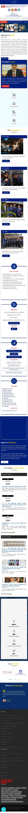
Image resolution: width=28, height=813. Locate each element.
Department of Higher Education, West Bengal (10, 747)
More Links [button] (14, 3)
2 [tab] (10, 679)
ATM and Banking (17, 793)
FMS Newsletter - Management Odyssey (14, 372)
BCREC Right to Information (6, 728)
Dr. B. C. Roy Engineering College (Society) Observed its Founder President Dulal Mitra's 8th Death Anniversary (14, 505)
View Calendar (12, 532)
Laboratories (7, 797)
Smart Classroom (8, 789)
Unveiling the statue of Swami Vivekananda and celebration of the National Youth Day (14, 585)
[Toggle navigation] (25, 19)
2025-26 (14, 362)
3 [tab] (12, 679)
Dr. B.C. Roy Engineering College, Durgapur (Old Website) (12, 723)
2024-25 (8, 362)
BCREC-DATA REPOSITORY (14, 356)
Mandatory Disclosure (7, 389)
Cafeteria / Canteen (5, 791)
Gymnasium (15, 789)
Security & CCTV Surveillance (15, 791)
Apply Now (4, 462)
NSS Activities (14, 797)
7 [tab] (19, 679)
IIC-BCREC (14, 354)
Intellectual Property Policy (6, 739)
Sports (2, 797)
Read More (4, 58)
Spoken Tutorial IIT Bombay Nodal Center (9, 778)
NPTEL (2, 770)
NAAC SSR (5, 398)
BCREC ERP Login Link (5, 741)
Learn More (6, 161)
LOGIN (14, 328)
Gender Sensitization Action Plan (7, 736)
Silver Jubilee (3, 744)
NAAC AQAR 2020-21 (7, 400)
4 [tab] (14, 679)
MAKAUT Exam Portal (5, 767)
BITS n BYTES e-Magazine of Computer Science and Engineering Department (14, 369)
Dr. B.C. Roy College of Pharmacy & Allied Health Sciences (12, 718)
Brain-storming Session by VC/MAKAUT (9, 726)
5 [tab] (15, 679)
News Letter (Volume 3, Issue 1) (9, 411)
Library (2, 789)
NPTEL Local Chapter (5, 775)
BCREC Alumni (4, 731)
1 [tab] (8, 679)
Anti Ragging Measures (8, 393)
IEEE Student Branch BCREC (14, 351)
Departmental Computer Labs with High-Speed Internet (12, 801)
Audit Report (5, 406)
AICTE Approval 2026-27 (8, 395)
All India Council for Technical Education (9, 764)
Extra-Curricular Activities (20, 795)
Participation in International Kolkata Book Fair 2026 (14, 486)
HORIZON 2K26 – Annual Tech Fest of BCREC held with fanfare (14, 524)
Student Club (11, 795)
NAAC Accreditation (7, 392)
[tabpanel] (7, 672)
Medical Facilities (4, 795)
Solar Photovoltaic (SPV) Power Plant (8, 799)
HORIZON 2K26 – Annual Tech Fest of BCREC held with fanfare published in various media (14, 568)
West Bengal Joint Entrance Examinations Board (10, 753)
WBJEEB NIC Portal (4, 755)
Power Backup (10, 793)
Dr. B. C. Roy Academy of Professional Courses (10, 715)
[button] (2, 27)
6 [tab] (17, 679)
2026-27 (19, 362)
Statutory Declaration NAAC (6, 733)
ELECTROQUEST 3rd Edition (14, 365)
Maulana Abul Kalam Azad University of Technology (11, 758)
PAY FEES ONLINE (14, 323)
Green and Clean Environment (9, 405)
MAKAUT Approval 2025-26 (8, 397)
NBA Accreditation (6, 390)
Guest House (3, 793)
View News (9, 593)
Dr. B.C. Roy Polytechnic (5, 720)
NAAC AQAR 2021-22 (7, 401)
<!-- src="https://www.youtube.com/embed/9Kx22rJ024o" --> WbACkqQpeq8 (14, 429)
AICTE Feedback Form (5, 772)
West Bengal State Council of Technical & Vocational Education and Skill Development (13, 761)
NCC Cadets (20, 797)
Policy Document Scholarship (9, 403)
